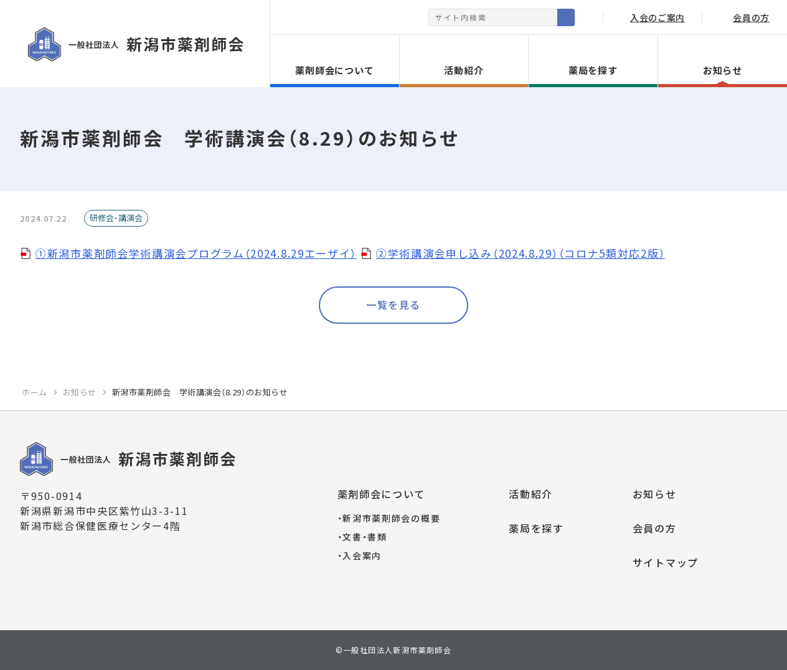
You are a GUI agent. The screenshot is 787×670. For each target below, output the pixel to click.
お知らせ (655, 493)
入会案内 (359, 555)
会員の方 (655, 528)
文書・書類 (362, 537)
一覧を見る (393, 304)
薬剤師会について (381, 493)
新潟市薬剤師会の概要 (389, 518)
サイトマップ (666, 562)
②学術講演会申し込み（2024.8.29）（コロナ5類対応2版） (520, 253)
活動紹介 (531, 493)
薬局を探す (536, 528)
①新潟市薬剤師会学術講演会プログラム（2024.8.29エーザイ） (196, 253)
